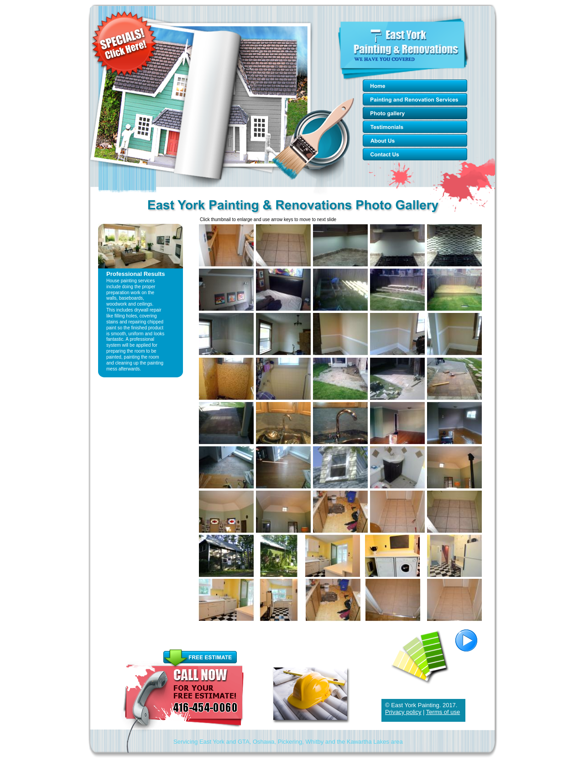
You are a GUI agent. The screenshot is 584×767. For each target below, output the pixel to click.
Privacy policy (403, 712)
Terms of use (443, 712)
